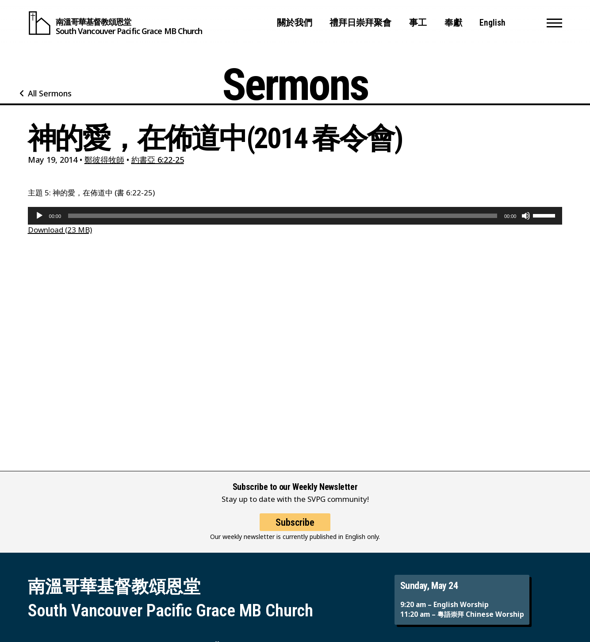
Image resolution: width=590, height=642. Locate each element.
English (492, 23)
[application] (295, 216)
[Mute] (525, 215)
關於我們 (294, 23)
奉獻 (453, 23)
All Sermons (50, 93)
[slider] (282, 216)
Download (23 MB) (60, 230)
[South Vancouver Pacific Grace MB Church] (115, 23)
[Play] (39, 215)
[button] (554, 23)
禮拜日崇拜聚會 (360, 23)
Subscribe (295, 528)
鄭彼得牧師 (104, 159)
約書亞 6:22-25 (157, 159)
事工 (418, 23)
